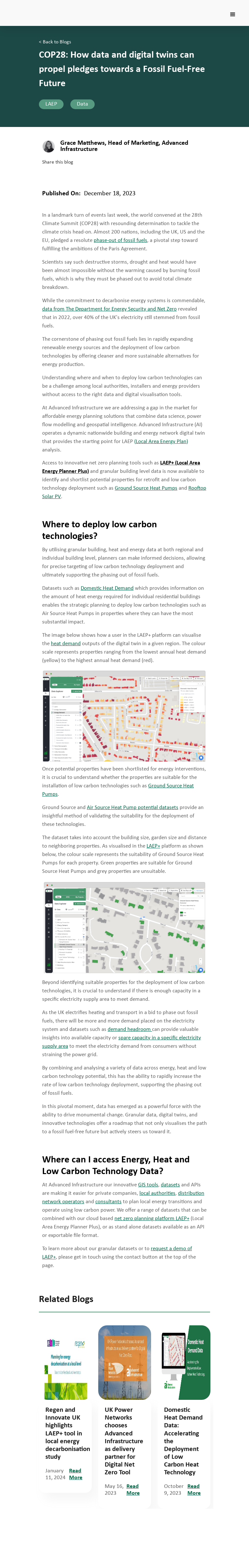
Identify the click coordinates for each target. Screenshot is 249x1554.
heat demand (66, 643)
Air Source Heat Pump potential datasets (132, 807)
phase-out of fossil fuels (120, 240)
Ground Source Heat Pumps (146, 488)
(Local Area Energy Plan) (161, 441)
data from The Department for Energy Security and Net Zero (109, 309)
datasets (170, 1185)
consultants (108, 1202)
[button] (233, 14)
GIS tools (148, 1185)
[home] (38, 4)
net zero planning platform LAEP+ (151, 1218)
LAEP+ (153, 846)
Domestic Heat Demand (107, 588)
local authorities (157, 1193)
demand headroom (130, 1029)
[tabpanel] (65, 1409)
